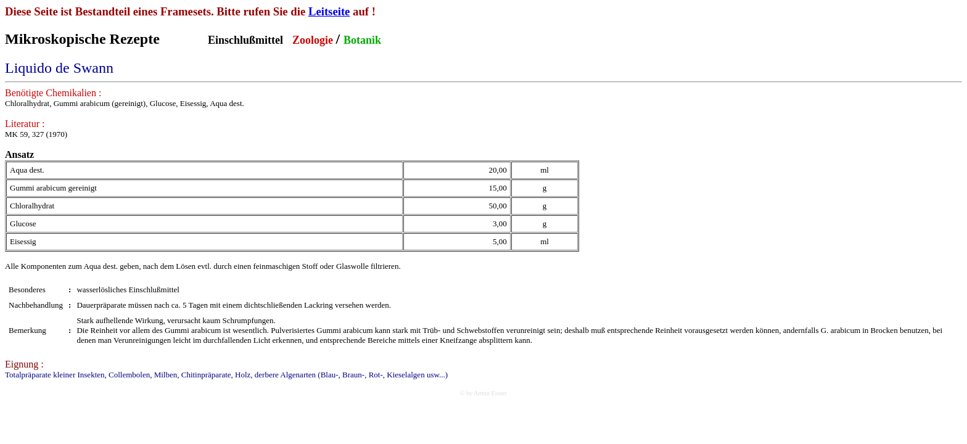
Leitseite (329, 11)
